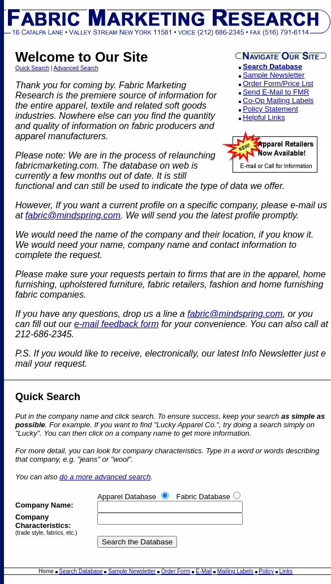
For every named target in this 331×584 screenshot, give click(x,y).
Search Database (272, 66)
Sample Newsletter (273, 75)
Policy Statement (270, 109)
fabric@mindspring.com (73, 215)
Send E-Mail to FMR (276, 92)
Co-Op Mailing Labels (278, 100)
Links (286, 571)
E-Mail (204, 571)
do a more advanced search (105, 477)
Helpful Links (264, 117)
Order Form (176, 571)
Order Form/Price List (278, 83)
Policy (266, 571)
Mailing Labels (235, 571)
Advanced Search (76, 68)
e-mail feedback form (116, 324)
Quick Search (32, 68)
